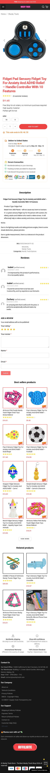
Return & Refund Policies (10, 717)
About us (5, 687)
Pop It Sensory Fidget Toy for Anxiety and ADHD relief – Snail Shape (13, 449)
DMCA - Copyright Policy (10, 697)
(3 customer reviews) (20, 96)
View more (25, 539)
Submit (5, 373)
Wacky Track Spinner (29, 251)
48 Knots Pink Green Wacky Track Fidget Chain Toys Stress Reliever (12, 615)
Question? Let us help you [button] (39, 770)
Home (3, 14)
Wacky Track (13, 14)
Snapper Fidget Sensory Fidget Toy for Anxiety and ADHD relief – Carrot (12, 486)
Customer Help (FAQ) (9, 723)
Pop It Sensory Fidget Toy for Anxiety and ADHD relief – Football (36, 449)
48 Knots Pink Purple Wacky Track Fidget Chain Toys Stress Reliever (12, 412)
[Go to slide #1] (6, 69)
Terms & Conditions (8, 690)
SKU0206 (25, 247)
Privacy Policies (7, 693)
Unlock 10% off (46, 763)
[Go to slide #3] (30, 69)
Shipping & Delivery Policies (11, 710)
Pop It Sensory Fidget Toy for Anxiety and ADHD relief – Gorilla (36, 412)
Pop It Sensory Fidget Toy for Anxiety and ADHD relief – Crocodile (36, 578)
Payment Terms (7, 713)
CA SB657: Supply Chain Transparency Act (16, 700)
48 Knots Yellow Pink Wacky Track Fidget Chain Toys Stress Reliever (36, 523)
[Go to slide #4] (42, 69)
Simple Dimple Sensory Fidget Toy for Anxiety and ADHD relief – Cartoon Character (36, 486)
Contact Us (5, 720)
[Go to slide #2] (18, 69)
